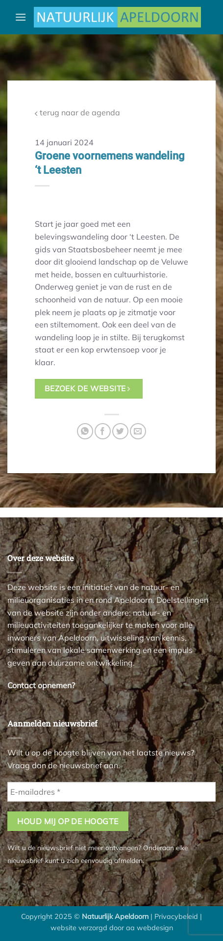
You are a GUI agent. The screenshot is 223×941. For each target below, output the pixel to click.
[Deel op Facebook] (103, 431)
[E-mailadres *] (111, 792)
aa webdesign (149, 927)
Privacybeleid (176, 916)
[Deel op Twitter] (120, 431)
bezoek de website (87, 388)
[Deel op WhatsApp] (85, 431)
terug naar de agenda (77, 112)
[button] (20, 17)
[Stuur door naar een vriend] (138, 431)
